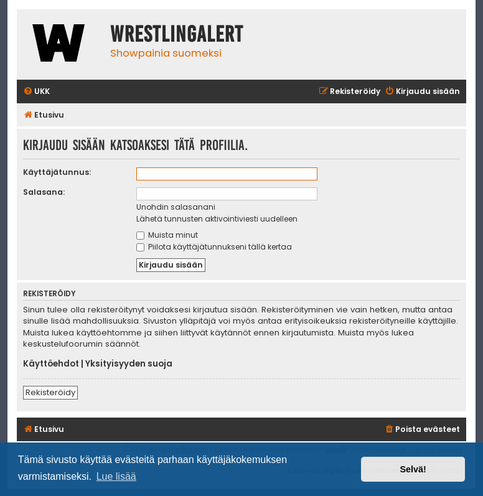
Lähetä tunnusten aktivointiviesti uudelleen (217, 218)
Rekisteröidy (50, 392)
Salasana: (44, 192)
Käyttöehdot (51, 364)
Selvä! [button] (413, 469)
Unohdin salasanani (175, 207)
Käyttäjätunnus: (57, 172)
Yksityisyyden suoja (128, 364)
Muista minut (167, 235)
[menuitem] (36, 91)
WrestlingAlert (176, 34)
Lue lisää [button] (116, 476)
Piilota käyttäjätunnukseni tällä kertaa (214, 246)
